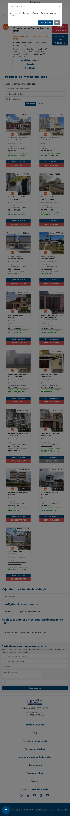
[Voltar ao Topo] (6, 810)
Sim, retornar (45, 22)
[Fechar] (59, 6)
